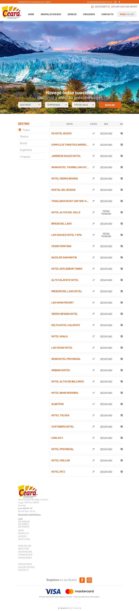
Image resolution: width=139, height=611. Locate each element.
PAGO (127, 14)
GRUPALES (23, 533)
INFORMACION (25, 551)
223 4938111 (23, 524)
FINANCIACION (25, 554)
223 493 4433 (117, 6)
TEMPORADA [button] (53, 104)
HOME (31, 14)
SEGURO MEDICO (25, 567)
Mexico (24, 136)
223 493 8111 (131, 6)
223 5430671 (101, 6)
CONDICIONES (25, 557)
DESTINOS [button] (25, 104)
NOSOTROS (23, 548)
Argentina (26, 149)
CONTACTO (107, 14)
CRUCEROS (89, 14)
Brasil (23, 143)
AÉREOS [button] (72, 14)
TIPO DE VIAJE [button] (81, 104)
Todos (26, 129)
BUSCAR (110, 104)
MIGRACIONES (25, 564)
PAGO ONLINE (24, 545)
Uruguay (25, 156)
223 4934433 (24, 522)
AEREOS (22, 536)
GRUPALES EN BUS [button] (51, 14)
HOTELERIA (24, 539)
